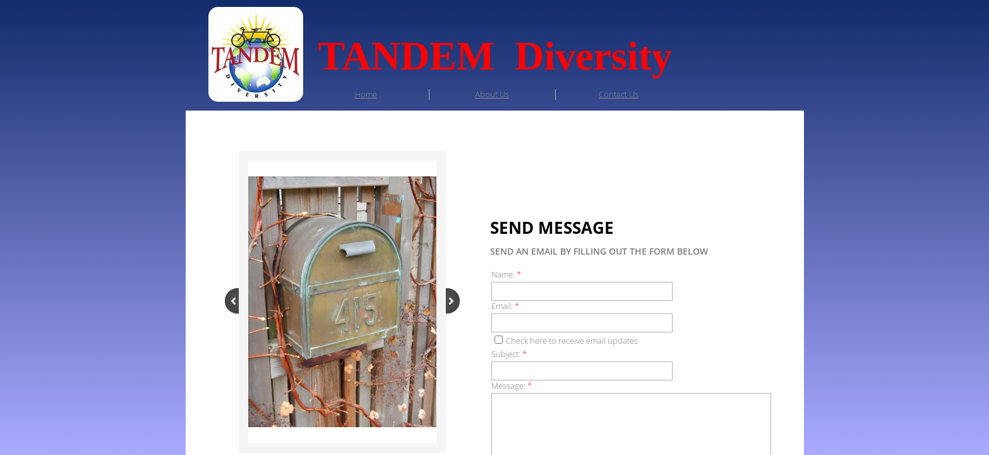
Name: (506, 274)
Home (366, 94)
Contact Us (618, 94)
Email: (505, 306)
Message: (511, 385)
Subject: (509, 354)
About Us (492, 94)
